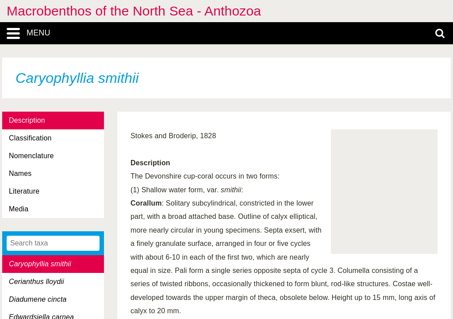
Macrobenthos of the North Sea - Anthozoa (134, 11)
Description (27, 120)
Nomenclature (31, 156)
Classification (30, 138)
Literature (24, 191)
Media (18, 209)
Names (20, 173)
